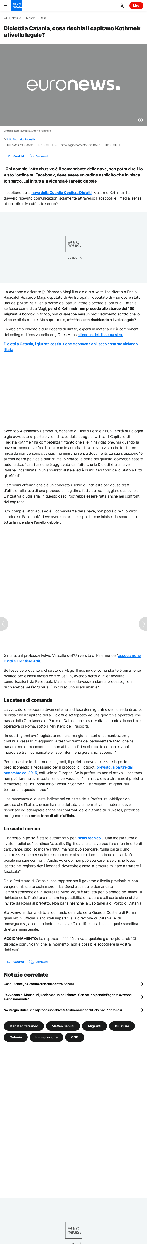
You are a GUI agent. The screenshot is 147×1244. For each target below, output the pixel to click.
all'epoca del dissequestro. (100, 334)
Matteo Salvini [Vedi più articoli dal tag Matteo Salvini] (63, 1026)
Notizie (16, 18)
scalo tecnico (89, 838)
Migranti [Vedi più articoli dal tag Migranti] (94, 1026)
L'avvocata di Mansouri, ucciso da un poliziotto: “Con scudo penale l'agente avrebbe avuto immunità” (68, 997)
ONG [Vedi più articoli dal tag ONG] (75, 1037)
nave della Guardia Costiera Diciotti (61, 192)
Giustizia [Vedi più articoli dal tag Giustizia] (122, 1026)
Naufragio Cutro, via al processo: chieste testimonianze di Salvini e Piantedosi (63, 1010)
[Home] (5, 18)
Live (136, 5)
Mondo (30, 18)
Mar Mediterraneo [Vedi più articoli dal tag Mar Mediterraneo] (24, 1026)
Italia (43, 18)
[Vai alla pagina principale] (16, 5)
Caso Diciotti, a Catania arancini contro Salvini (39, 984)
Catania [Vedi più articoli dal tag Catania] (16, 1037)
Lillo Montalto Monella (21, 139)
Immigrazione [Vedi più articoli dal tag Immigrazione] (46, 1037)
